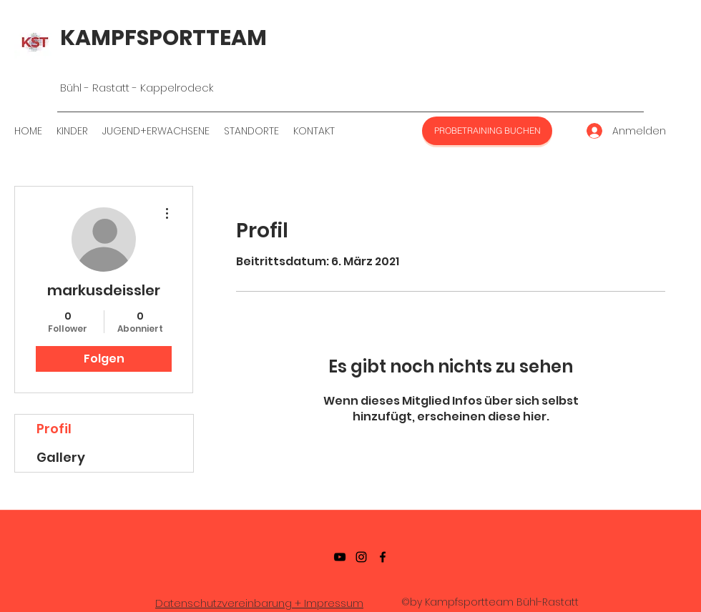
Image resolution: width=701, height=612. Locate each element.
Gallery (60, 457)
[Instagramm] (361, 557)
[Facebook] (383, 557)
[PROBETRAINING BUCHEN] (487, 131)
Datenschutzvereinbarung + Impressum (259, 603)
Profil (54, 429)
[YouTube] (340, 557)
